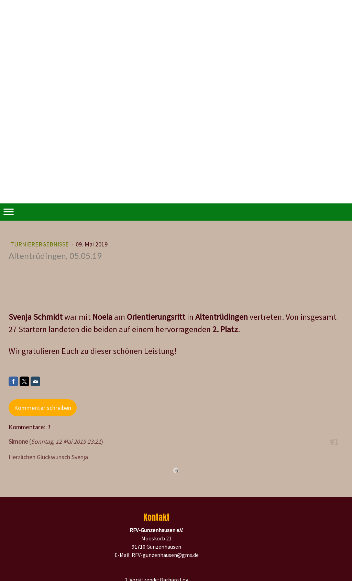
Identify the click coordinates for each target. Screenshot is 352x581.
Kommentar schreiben (42, 408)
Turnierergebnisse (40, 244)
